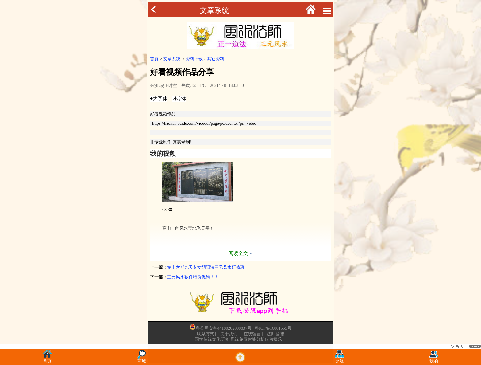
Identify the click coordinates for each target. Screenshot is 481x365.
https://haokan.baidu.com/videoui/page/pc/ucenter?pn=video (204, 123)
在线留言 (252, 334)
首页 (154, 59)
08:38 (167, 209)
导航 (339, 359)
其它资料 (215, 59)
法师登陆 (275, 334)
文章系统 (214, 10)
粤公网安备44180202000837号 (224, 328)
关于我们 (228, 334)
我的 (433, 359)
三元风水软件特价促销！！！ (195, 277)
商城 (141, 359)
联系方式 (205, 334)
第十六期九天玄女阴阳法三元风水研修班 (205, 267)
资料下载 (194, 59)
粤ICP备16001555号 (273, 328)
